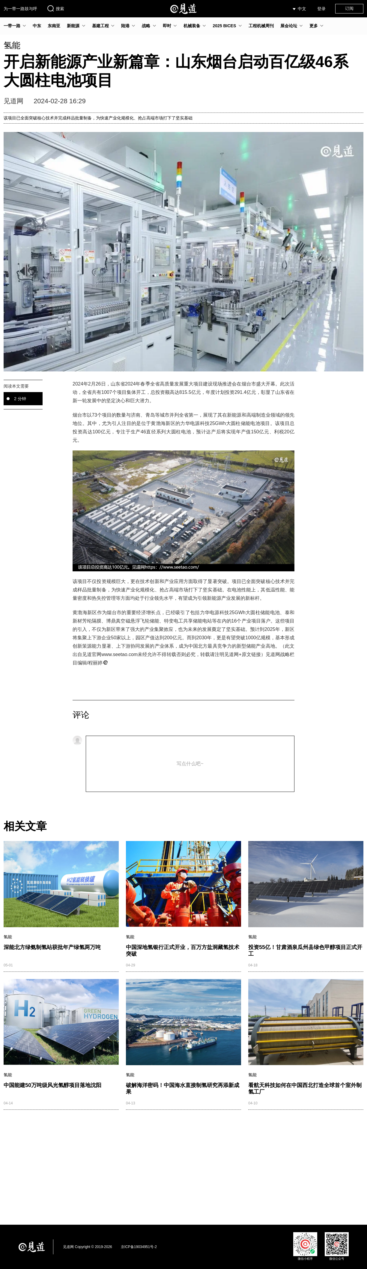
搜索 (55, 8)
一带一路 (12, 26)
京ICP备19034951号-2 (139, 1247)
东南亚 (54, 26)
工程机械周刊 (261, 26)
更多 (313, 26)
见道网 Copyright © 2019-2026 (87, 1247)
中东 (37, 26)
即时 (167, 26)
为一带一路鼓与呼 (20, 8)
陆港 (125, 26)
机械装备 (192, 26)
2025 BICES (224, 26)
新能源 (73, 26)
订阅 (349, 8)
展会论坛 (288, 26)
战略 (146, 26)
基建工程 (100, 26)
